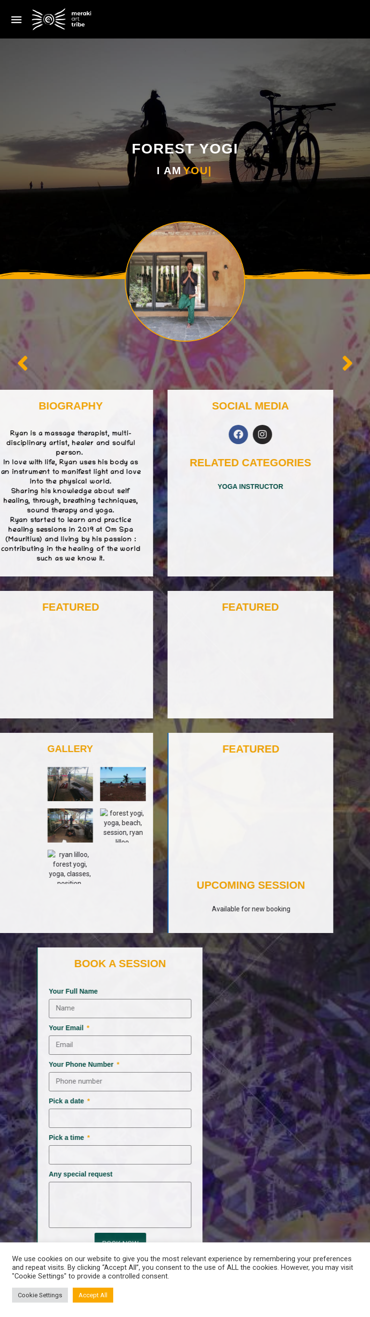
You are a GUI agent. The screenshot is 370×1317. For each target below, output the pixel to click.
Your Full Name (269, 991)
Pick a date (263, 1101)
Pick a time (263, 1137)
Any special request (277, 1174)
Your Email (263, 1028)
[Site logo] (62, 19)
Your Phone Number (278, 1064)
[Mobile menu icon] (16, 19)
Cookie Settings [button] (40, 1295)
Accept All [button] (93, 1295)
